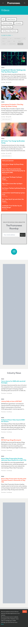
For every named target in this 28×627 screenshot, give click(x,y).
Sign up (22, 235)
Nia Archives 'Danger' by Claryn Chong (12, 164)
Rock (3, 41)
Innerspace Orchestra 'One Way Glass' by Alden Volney (12, 105)
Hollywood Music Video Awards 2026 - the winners (13, 420)
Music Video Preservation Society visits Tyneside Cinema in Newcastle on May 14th (13, 480)
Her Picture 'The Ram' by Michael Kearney (13, 188)
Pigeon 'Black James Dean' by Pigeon (12, 183)
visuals (20, 44)
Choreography (12, 44)
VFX (24, 38)
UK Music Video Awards (10, 31)
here (2, 624)
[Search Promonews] (25, 3)
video (2, 67)
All (3, 19)
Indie (14, 41)
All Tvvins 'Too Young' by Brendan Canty (13, 142)
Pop (11, 38)
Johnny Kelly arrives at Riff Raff (11, 401)
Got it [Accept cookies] (24, 611)
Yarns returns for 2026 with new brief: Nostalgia (13, 382)
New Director (11, 19)
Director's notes (6, 119)
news (2, 379)
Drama (8, 41)
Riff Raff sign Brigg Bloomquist (11, 440)
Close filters (7, 35)
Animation (18, 23)
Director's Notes (7, 23)
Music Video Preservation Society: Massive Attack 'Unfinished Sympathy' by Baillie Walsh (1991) (13, 170)
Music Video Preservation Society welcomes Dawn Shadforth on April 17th (13, 459)
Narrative (4, 38)
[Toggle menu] (3, 3)
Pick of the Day (7, 27)
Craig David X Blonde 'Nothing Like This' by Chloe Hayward (13, 71)
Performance (17, 38)
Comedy (4, 44)
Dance (19, 41)
